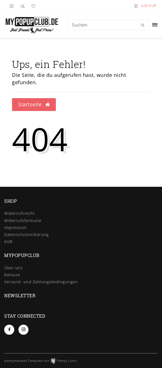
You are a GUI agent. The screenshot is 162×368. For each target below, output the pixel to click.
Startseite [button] (34, 104)
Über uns (13, 267)
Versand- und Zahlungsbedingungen (41, 281)
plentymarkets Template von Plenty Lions (40, 360)
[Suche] (143, 25)
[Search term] (108, 25)
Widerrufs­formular (23, 220)
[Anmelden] (11, 5)
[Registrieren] (22, 5)
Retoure (12, 274)
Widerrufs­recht (19, 213)
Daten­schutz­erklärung (26, 234)
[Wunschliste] (32, 5)
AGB (8, 241)
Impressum (15, 227)
